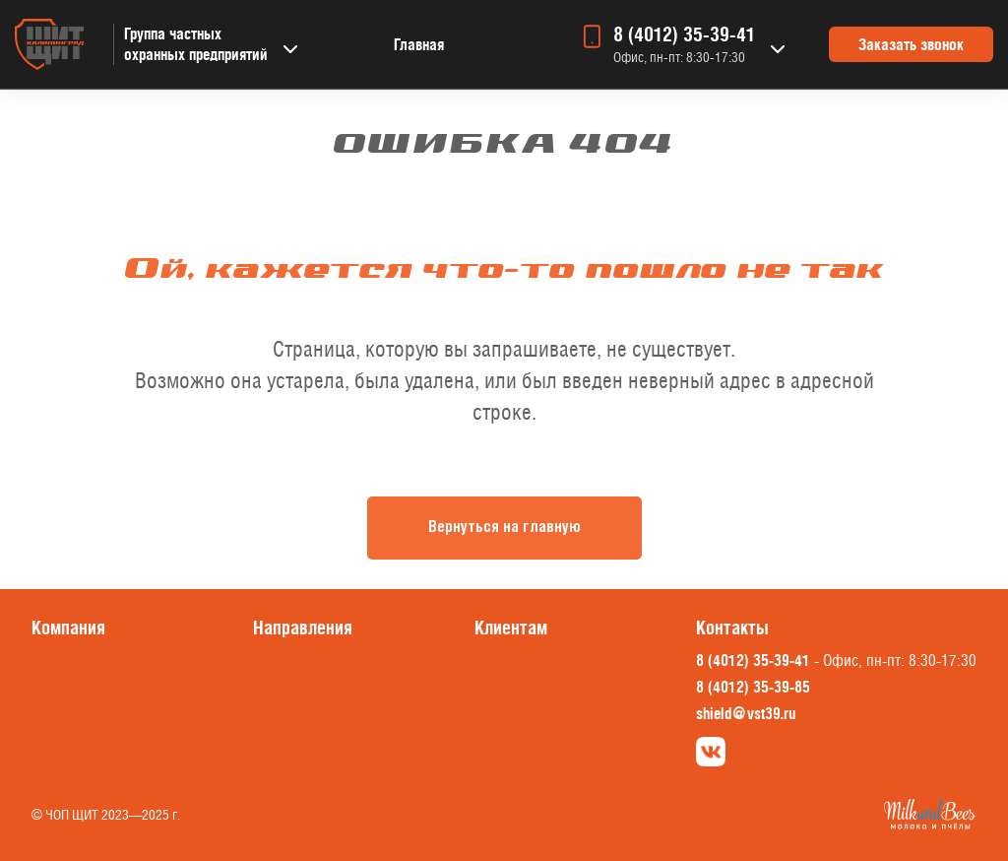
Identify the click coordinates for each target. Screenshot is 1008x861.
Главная (419, 44)
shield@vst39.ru (745, 713)
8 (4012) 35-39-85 (753, 686)
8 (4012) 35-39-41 (684, 34)
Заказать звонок (911, 44)
